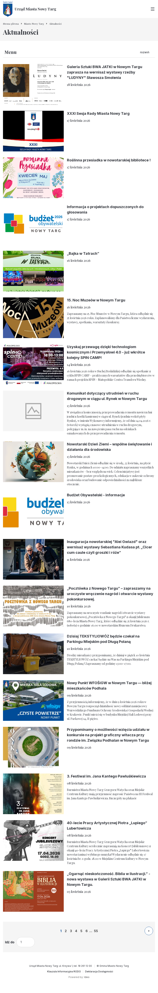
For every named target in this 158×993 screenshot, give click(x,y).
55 (96, 931)
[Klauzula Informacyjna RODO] (64, 971)
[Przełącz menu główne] (152, 9)
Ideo (86, 977)
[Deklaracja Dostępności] (99, 971)
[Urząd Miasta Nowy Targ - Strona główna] (29, 9)
